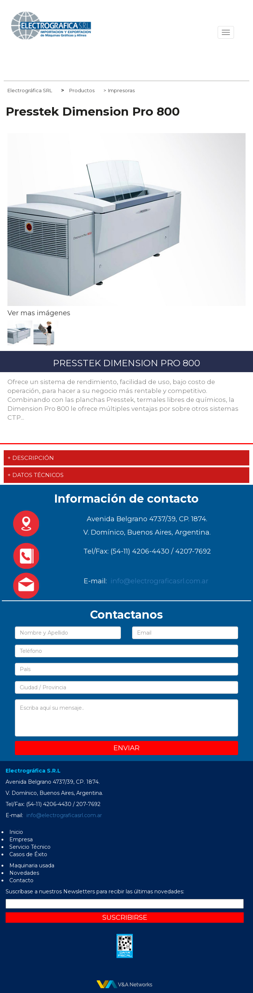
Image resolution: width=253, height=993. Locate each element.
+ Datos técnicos (35, 474)
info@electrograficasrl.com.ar (159, 581)
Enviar (126, 748)
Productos (82, 90)
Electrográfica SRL (29, 90)
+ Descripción (30, 457)
